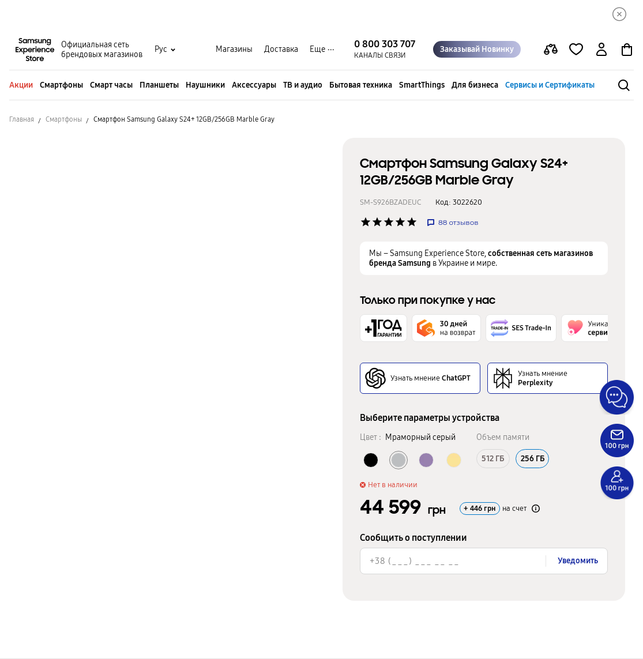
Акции (21, 85)
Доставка (281, 49)
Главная (21, 119)
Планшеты (159, 85)
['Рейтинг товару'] (365, 222)
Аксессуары (254, 85)
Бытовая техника (360, 85)
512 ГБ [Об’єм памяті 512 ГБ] (493, 459)
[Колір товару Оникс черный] (371, 460)
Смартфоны (61, 85)
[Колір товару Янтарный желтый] (454, 460)
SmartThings (422, 85)
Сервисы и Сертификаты (550, 85)
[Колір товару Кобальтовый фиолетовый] (426, 460)
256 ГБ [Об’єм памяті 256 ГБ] (532, 459)
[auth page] (601, 50)
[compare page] (551, 50)
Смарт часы (111, 85)
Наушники (205, 85)
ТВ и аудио (302, 85)
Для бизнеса (475, 85)
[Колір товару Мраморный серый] (398, 460)
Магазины (234, 49)
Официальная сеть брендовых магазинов (101, 49)
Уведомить (578, 561)
